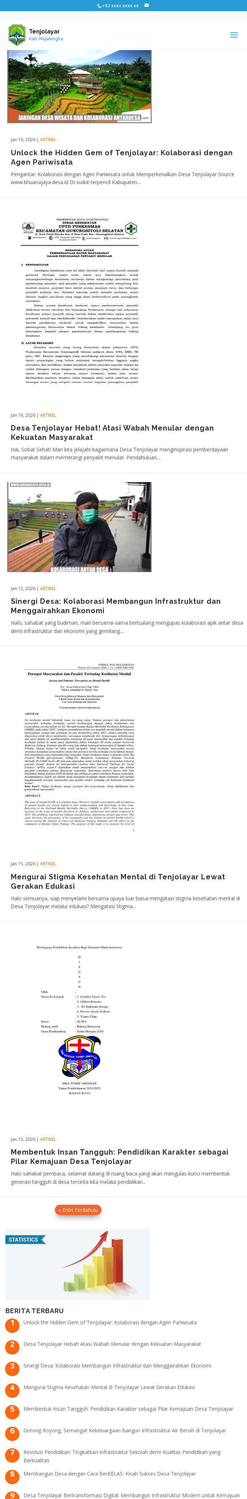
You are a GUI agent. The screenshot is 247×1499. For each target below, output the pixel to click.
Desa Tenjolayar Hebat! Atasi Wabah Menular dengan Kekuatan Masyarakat (112, 1343)
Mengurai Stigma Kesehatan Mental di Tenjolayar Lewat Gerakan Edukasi (109, 1387)
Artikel (48, 140)
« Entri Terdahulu (78, 1209)
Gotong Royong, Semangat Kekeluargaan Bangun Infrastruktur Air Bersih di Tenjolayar (124, 1430)
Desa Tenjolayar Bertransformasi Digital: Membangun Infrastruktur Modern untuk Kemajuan (131, 1495)
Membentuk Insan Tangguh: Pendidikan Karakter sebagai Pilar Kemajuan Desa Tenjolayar (128, 1408)
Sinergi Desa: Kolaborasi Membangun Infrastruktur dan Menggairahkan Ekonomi (117, 1365)
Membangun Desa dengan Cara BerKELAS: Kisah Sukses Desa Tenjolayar (109, 1473)
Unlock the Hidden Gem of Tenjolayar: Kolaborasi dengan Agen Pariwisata (110, 1322)
